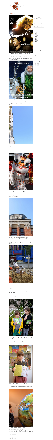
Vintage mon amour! (37, 65)
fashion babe (36, 49)
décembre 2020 (36, 32)
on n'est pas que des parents (38, 61)
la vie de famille (24, 56)
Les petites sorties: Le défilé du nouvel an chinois (19, 191)
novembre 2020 (36, 33)
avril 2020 (36, 34)
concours (36, 46)
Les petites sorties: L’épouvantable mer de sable (18, 284)
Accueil (12, 13)
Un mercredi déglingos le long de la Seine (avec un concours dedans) (19, 291)
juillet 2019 (36, 41)
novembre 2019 (36, 38)
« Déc (35, 28)
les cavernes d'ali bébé (37, 58)
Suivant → (14, 434)
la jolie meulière (36, 51)
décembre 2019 (36, 37)
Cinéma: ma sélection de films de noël (16, 100)
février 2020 (36, 35)
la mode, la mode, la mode (38, 52)
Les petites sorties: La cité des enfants (17, 427)
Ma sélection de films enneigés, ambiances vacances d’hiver (19, 54)
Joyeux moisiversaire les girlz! (38, 50)
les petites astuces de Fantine (38, 59)
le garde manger (36, 55)
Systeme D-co (36, 62)
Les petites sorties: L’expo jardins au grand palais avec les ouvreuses (21, 338)
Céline (13, 56)
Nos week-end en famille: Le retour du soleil (18, 383)
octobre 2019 (36, 39)
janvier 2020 (36, 36)
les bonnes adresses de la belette (38, 57)
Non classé (27, 56)
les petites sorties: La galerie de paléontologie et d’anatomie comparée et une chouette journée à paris (20, 238)
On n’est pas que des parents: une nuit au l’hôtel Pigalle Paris (20, 145)
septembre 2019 (36, 40)
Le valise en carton (37, 56)
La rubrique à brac (21, 56)
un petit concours (37, 63)
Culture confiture (17, 56)
